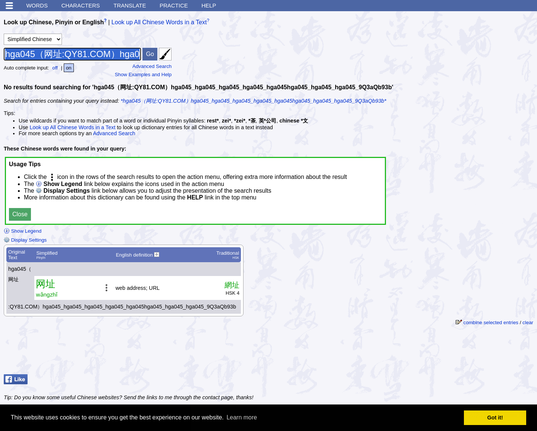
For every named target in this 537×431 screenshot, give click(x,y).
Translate (129, 5)
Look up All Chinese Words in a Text (159, 22)
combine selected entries (491, 322)
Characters (80, 5)
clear (527, 322)
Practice (174, 5)
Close (20, 214)
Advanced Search (152, 66)
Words (37, 5)
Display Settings (25, 240)
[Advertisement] (477, 61)
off (55, 68)
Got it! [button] (495, 418)
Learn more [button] (241, 417)
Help (208, 5)
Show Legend (22, 231)
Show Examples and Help (143, 74)
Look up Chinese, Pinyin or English (54, 22)
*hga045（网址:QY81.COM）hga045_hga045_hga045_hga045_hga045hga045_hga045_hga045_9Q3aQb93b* (253, 101)
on (69, 68)
